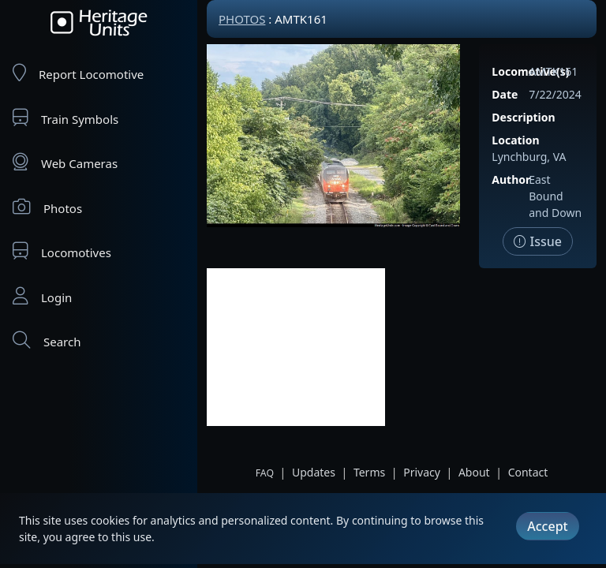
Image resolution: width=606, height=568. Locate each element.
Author (511, 179)
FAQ (265, 473)
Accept (547, 526)
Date (505, 94)
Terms (369, 472)
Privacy (421, 472)
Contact (528, 472)
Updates (313, 472)
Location (515, 140)
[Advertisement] (296, 347)
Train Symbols (65, 118)
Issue (538, 241)
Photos (47, 207)
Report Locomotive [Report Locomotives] (78, 73)
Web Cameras (65, 162)
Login (42, 296)
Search (46, 340)
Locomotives (62, 251)
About (474, 472)
